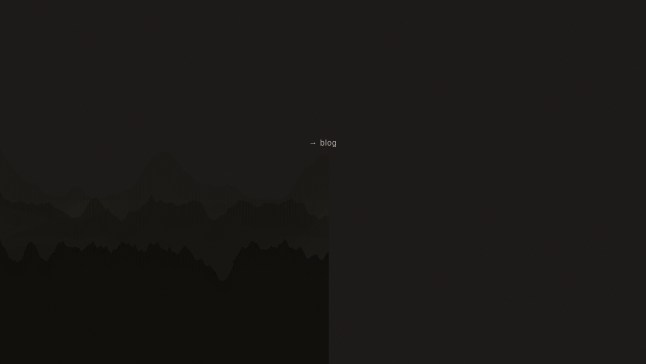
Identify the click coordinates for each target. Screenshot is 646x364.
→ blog (323, 143)
